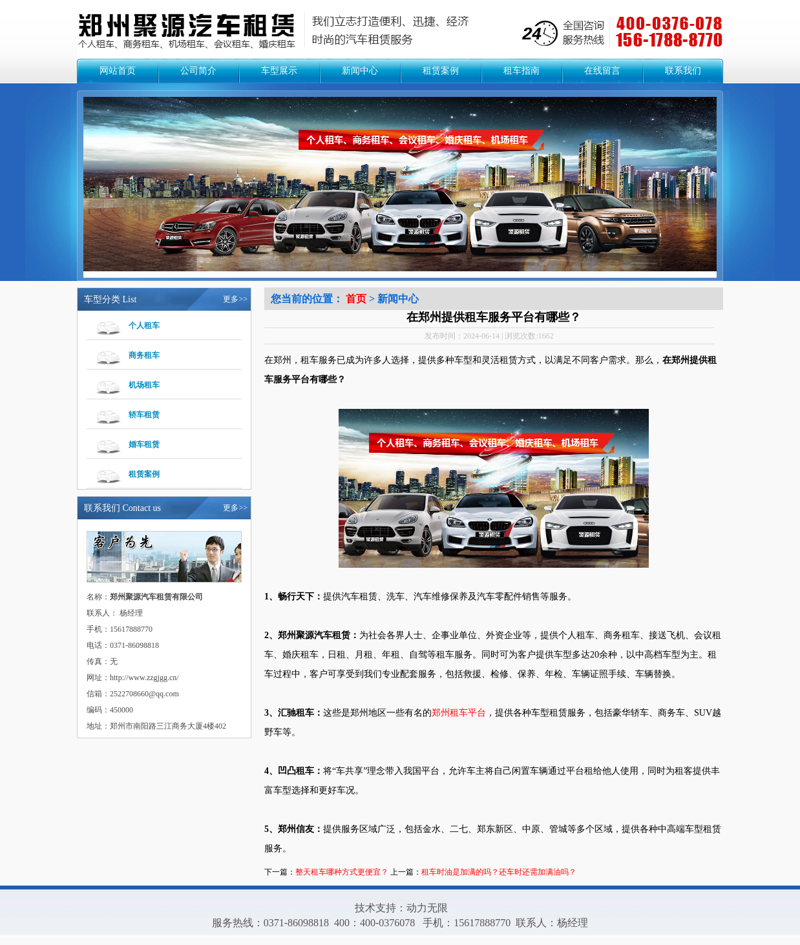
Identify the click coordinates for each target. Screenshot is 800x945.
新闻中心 (360, 71)
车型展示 (279, 71)
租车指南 (521, 71)
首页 (356, 298)
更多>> (235, 299)
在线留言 (602, 71)
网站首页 (118, 71)
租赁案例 (441, 71)
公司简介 (198, 71)
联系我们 (683, 71)
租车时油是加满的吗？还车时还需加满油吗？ (498, 872)
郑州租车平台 (459, 713)
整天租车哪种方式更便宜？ (341, 872)
